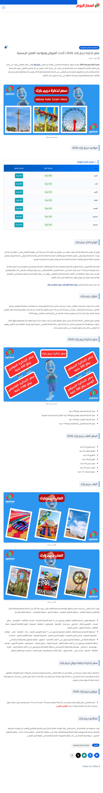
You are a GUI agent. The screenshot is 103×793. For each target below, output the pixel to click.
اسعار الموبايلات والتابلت (62, 8)
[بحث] (3, 8)
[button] (90, 755)
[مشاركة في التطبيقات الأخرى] (72, 755)
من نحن (59, 2)
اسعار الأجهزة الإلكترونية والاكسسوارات (20, 8)
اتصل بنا (52, 2)
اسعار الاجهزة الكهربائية (44, 8)
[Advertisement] (51, 30)
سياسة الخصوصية (69, 2)
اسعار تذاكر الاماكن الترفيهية (89, 47)
